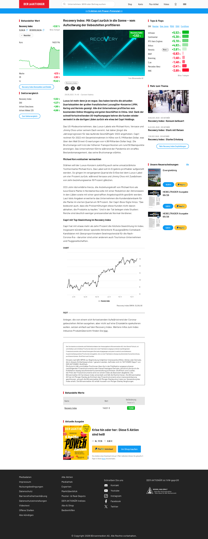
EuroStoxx (185, 26)
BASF (150, 53)
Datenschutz (25, 491)
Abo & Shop (68, 505)
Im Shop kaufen (129, 449)
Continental (152, 37)
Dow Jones (164, 26)
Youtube (111, 490)
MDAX (172, 26)
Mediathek (67, 481)
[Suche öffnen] (64, 4)
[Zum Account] (140, 4)
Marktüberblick (69, 491)
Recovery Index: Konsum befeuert (166, 121)
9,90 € (168, 206)
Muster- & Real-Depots (74, 495)
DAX (149, 26)
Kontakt (111, 485)
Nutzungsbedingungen (31, 486)
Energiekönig (170, 170)
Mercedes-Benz (154, 66)
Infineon (151, 32)
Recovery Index (71, 83)
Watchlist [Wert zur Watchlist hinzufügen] (27, 35)
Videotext (24, 505)
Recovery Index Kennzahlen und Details (36, 87)
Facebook (112, 501)
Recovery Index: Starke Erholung (165, 139)
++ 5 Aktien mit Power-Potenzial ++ (104, 10)
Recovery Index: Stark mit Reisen (166, 130)
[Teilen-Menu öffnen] (67, 88)
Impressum (25, 481)
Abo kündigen (26, 514)
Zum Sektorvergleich (29, 116)
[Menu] (184, 4)
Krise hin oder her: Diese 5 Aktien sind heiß (115, 432)
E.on (149, 62)
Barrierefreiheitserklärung (33, 495)
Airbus (150, 45)
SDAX (177, 26)
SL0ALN (23, 30)
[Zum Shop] (130, 4)
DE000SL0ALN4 (36, 30)
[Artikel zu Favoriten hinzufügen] (79, 88)
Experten (66, 486)
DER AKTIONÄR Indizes (73, 500)
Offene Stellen (26, 510)
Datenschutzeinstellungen (33, 500)
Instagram (112, 495)
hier (106, 330)
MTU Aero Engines (155, 41)
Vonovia (151, 49)
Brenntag (151, 58)
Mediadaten (25, 476)
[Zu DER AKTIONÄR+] (153, 4)
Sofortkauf (104, 449)
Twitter (111, 506)
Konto (104, 458)
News (165, 49)
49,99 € (168, 184)
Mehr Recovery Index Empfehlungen (172, 146)
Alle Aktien (67, 476)
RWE (150, 70)
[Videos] (166, 4)
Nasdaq (155, 26)
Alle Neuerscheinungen (184, 164)
